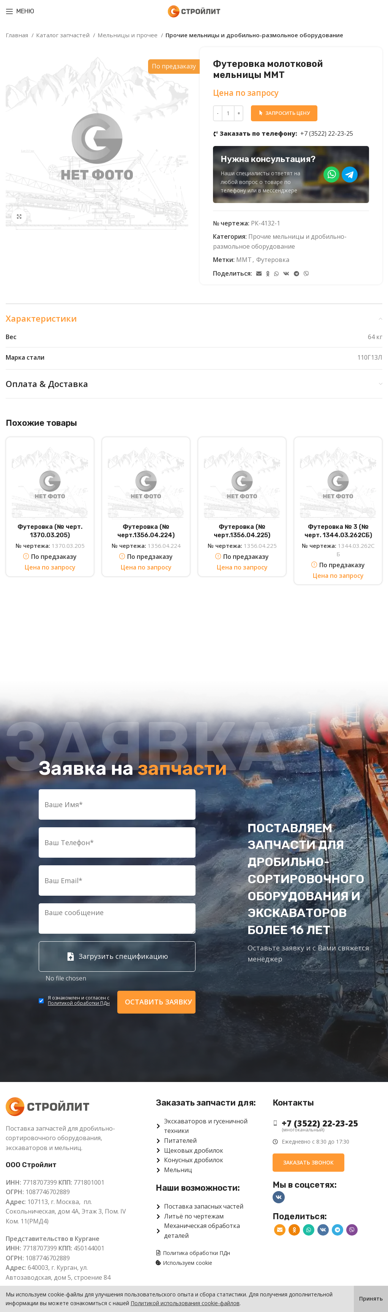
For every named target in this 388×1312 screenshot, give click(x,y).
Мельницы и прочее (128, 35)
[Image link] (47, 1106)
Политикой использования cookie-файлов (185, 1303)
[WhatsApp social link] (276, 274)
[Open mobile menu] (20, 11)
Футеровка (272, 259)
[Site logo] (194, 10)
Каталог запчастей (63, 35)
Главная (18, 35)
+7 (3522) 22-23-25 (286, 134)
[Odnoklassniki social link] (268, 274)
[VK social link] (286, 274)
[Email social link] (259, 274)
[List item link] (327, 1123)
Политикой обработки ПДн (79, 1003)
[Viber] (306, 274)
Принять (371, 1298)
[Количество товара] (228, 113)
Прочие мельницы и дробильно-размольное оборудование (254, 35)
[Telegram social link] (296, 274)
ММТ (244, 259)
